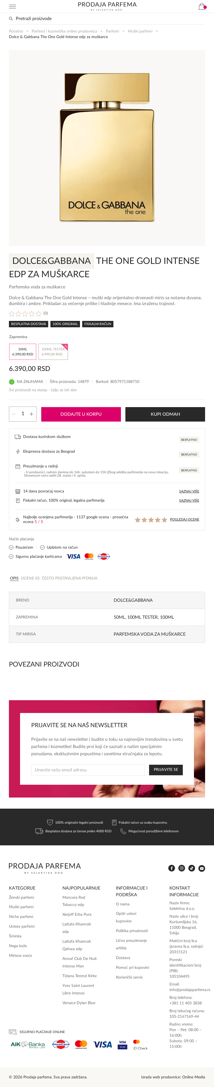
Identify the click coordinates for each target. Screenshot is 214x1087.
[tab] (14, 577)
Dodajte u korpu (81, 414)
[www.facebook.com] (171, 867)
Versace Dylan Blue (78, 1002)
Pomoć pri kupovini (132, 967)
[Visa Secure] (123, 1044)
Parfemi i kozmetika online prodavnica (64, 31)
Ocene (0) (30, 578)
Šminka (15, 936)
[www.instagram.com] (181, 867)
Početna (16, 31)
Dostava (123, 957)
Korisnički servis (129, 977)
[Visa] (102, 1044)
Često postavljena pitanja (69, 578)
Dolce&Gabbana (133, 600)
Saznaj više (189, 490)
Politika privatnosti (132, 930)
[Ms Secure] (140, 1044)
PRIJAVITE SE (166, 769)
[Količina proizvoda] (22, 413)
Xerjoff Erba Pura (76, 914)
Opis (14, 578)
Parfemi (112, 31)
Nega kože (18, 945)
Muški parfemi (140, 31)
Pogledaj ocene (184, 519)
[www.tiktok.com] (191, 867)
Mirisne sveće (20, 955)
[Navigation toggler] (12, 6)
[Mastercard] (81, 1043)
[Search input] (107, 18)
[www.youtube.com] (201, 867)
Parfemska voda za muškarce (150, 634)
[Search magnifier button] (11, 19)
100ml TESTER (142, 617)
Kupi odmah (165, 414)
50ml (119, 617)
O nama (123, 903)
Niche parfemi (21, 916)
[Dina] (60, 1044)
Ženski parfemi (21, 897)
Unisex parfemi (22, 926)
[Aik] (28, 1044)
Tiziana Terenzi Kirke (79, 975)
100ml (167, 617)
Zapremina (18, 337)
